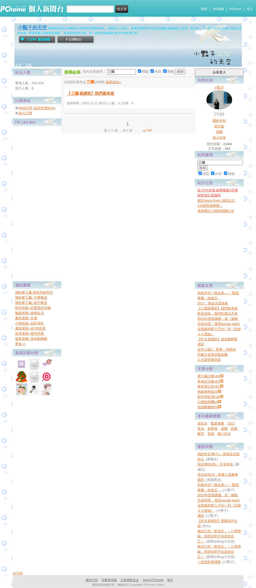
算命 (200, 429)
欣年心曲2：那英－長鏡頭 (216, 349)
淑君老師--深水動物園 (31, 339)
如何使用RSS (44, 108)
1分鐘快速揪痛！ (210, 206)
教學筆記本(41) (208, 386)
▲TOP (147, 130)
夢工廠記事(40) (208, 376)
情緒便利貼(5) (207, 392)
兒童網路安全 (129, 580)
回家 (234, 429)
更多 (20, 344)
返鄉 (224, 429)
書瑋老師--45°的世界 (30, 328)
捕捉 (200, 344)
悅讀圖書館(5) (207, 407)
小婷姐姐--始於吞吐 (29, 323)
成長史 (202, 423)
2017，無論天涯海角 (212, 303)
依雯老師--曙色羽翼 (29, 333)
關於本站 (219, 121)
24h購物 (218, 9)
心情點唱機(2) (207, 402)
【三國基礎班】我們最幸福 (217, 308)
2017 (231, 423)
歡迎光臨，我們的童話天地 (217, 313)
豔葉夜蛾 (217, 423)
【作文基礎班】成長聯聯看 (217, 339)
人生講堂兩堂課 (209, 360)
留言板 (219, 126)
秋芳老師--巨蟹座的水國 (33, 308)
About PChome (153, 580)
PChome (235, 9)
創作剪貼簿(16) (208, 397)
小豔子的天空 (32, 27)
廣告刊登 (92, 580)
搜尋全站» (113, 82)
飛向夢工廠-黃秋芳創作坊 (34, 292)
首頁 (18, 65)
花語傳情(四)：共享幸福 (215, 464)
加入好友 (219, 137)
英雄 (210, 434)
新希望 (212, 429)
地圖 (219, 132)
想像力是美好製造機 (212, 355)
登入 (250, 9)
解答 (200, 434)
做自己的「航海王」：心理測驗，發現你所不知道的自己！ (219, 536)
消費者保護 (109, 580)
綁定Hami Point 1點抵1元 (216, 200)
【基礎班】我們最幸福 (90, 93)
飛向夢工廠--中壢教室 (31, 298)
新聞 (204, 9)
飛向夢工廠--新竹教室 (31, 303)
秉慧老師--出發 (26, 318)
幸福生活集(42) (208, 381)
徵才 (170, 580)
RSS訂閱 (25, 108)
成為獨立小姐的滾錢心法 (215, 211)
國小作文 (224, 434)
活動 (28, 65)
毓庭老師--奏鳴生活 (29, 313)
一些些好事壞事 (209, 562)
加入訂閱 (25, 113)
